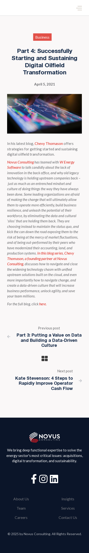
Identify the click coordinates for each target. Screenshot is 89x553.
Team (21, 508)
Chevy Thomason (49, 143)
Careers (21, 517)
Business (41, 37)
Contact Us (68, 517)
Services (68, 508)
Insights (67, 499)
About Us (21, 499)
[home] (8, 7)
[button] (79, 7)
